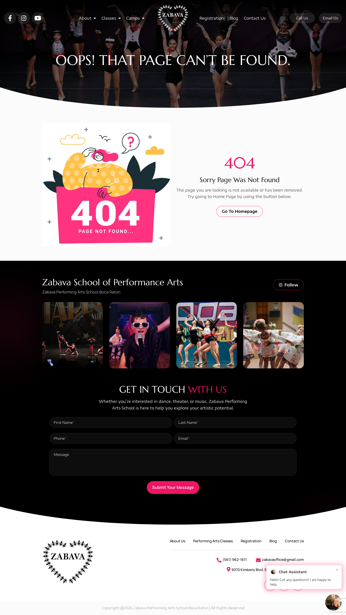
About (87, 18)
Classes (111, 18)
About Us (177, 541)
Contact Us (255, 18)
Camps (135, 18)
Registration (211, 18)
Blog (233, 18)
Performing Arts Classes (213, 541)
